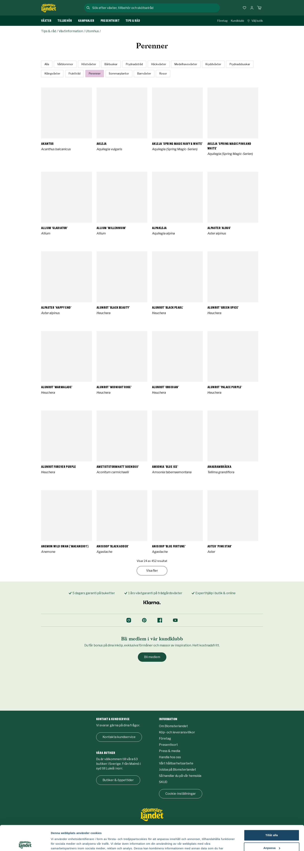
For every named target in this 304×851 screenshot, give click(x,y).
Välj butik (255, 20)
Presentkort (168, 745)
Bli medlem (152, 657)
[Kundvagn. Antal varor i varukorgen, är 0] (259, 8)
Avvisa (271, 835)
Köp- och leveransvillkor (177, 732)
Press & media (169, 751)
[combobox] (155, 7)
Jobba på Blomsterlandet (177, 769)
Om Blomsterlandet (173, 726)
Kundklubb (237, 20)
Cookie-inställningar (180, 793)
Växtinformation (71, 31)
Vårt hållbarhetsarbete (176, 763)
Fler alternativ (60, 843)
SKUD (163, 782)
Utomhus (92, 31)
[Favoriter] (244, 8)
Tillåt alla (271, 810)
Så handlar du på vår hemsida (180, 776)
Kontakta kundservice (119, 737)
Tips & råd (48, 31)
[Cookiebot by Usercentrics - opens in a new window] (25, 843)
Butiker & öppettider (118, 780)
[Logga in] (252, 8)
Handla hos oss (170, 757)
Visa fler (152, 570)
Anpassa (271, 822)
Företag (222, 20)
